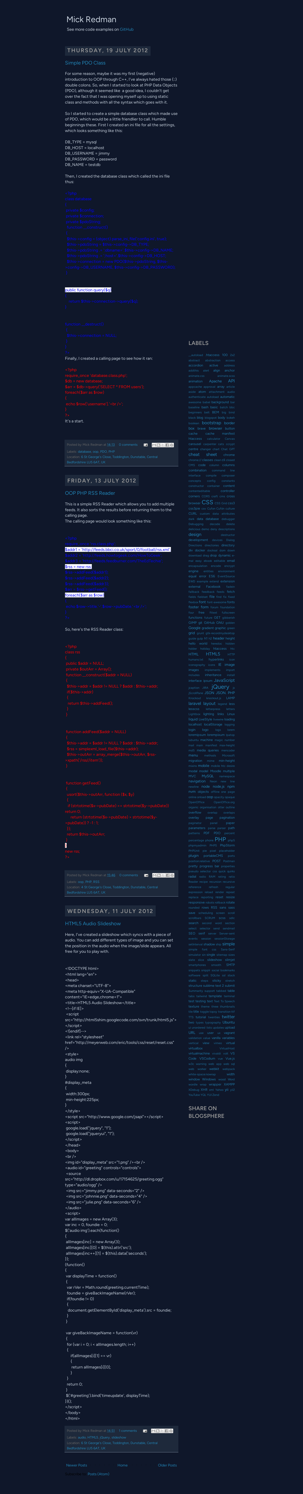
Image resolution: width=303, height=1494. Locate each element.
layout (209, 703)
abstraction (212, 360)
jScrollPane (196, 693)
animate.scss (226, 376)
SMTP (230, 965)
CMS (192, 465)
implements (212, 670)
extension (227, 581)
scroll (231, 913)
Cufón (220, 508)
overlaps (229, 812)
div (191, 550)
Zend (215, 1095)
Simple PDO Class (85, 63)
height (230, 638)
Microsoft (228, 755)
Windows (209, 1079)
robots (210, 902)
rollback (220, 902)
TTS (191, 1017)
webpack (229, 1069)
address (229, 365)
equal (192, 576)
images (194, 670)
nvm (192, 791)
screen (220, 913)
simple (228, 944)
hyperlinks (216, 659)
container (213, 486)
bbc (232, 407)
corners (194, 496)
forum (214, 607)
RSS (96, 882)
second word (212, 923)
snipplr (205, 970)
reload (209, 892)
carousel (195, 444)
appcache (195, 386)
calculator (213, 438)
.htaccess (212, 355)
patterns (194, 833)
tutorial (201, 1017)
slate (192, 960)
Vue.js (230, 1058)
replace (193, 897)
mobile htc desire (223, 766)
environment (226, 571)
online (192, 797)
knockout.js (213, 698)
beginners (195, 412)
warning (201, 1064)
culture (230, 508)
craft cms (218, 496)
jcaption (194, 687)
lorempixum (216, 735)
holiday (205, 648)
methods (210, 755)
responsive (197, 902)
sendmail (229, 928)
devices (217, 540)
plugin (194, 855)
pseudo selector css (203, 871)
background (220, 402)
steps (204, 980)
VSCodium (207, 1058)
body (221, 417)
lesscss (194, 709)
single (211, 955)
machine (206, 740)
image (230, 664)
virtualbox (196, 1048)
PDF (207, 833)
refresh (213, 887)
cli (223, 460)
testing (200, 1001)
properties (228, 866)
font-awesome (216, 602)
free (201, 612)
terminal (229, 996)
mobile (203, 765)
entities (208, 571)
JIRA (205, 687)
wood (222, 1079)
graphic (220, 628)
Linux (231, 714)
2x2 (232, 355)
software (194, 975)
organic (193, 807)
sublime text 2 (213, 986)
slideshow (118, 1437)
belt (207, 412)
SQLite (215, 975)
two (191, 1022)
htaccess (220, 648)
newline (194, 786)
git (200, 623)
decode (215, 524)
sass (231, 907)
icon (232, 659)
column (214, 465)
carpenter (209, 444)
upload (230, 1027)
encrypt (229, 566)
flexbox (193, 602)
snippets (194, 970)
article (230, 386)
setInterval (196, 944)
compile (211, 475)
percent (229, 833)
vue (220, 1058)
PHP (111, 451)
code (202, 465)
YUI (209, 1095)
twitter (228, 1016)
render (219, 892)
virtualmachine (199, 1053)
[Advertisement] (212, 115)
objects (203, 792)
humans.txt (196, 659)
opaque (230, 797)
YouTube (194, 1095)
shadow (209, 944)
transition (224, 1011)
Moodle (215, 771)
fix (224, 597)
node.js (218, 786)
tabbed (221, 991)
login (192, 730)
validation (195, 1038)
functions (195, 617)
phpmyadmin (197, 845)
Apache (215, 381)
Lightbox (194, 714)
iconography (197, 665)
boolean (194, 423)
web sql (229, 1064)
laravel (195, 703)
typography (213, 1022)
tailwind (201, 996)
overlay (194, 817)
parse (211, 828)
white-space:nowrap (202, 1074)
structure (195, 986)
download (195, 555)
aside (192, 391)
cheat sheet (203, 454)
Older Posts (167, 1465)
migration (195, 761)
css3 (231, 503)
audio (82, 1437)
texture (194, 1006)
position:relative (199, 861)
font (202, 602)
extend (214, 581)
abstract (194, 360)
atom (202, 392)
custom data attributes (217, 513)
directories (212, 545)
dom (223, 550)
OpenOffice (196, 802)
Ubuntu (229, 1022)
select (193, 928)
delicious (194, 529)
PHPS (213, 845)
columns (228, 465)
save (192, 913)
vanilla (216, 1038)
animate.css (196, 376)
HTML (193, 654)
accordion (196, 365)
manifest (211, 745)
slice (201, 960)
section (230, 923)
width (231, 1074)
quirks (231, 871)
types (200, 1022)
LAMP (230, 698)
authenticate (197, 397)
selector (205, 928)
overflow (195, 812)
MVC (192, 776)
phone (209, 840)
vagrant (229, 1033)
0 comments (128, 445)
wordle (193, 1084)
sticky (216, 980)
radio (202, 876)
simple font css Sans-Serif (212, 949)
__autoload (196, 355)
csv (203, 508)
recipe (203, 881)
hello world (198, 643)
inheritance (213, 675)
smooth (216, 965)
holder (193, 648)
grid (192, 633)
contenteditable (199, 491)
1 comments (128, 1431)
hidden (230, 643)
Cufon (211, 508)
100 (225, 355)
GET (217, 617)
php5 (231, 840)
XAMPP (229, 1084)
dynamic (224, 555)
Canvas (230, 438)
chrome (229, 455)
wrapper (215, 1084)
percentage (196, 840)
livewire (218, 719)
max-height (227, 745)
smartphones (197, 965)
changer (205, 449)
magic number (225, 740)
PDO (103, 451)
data (200, 519)
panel (213, 823)
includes (194, 675)
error (202, 576)
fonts (231, 602)
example (202, 581)
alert (206, 370)
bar (232, 402)
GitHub (127, 29)
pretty (193, 866)
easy (198, 561)
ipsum (207, 681)
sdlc (232, 918)
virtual (230, 1043)
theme (205, 1006)
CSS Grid (221, 503)
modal (193, 771)
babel (206, 402)
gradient (208, 628)
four (191, 612)
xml (211, 1089)
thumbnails (227, 1006)
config (211, 481)
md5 (192, 750)
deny (213, 529)
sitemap (221, 954)
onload (201, 797)
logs (218, 730)
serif (201, 933)
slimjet (230, 960)
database (84, 451)
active (213, 365)
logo (205, 730)
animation (196, 381)
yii (227, 1089)
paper (230, 823)
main (199, 745)
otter (221, 807)
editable (219, 561)
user (210, 1033)
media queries (208, 750)
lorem (231, 730)
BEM (215, 412)
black (192, 417)
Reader (193, 881)
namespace (227, 776)
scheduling (205, 913)
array (221, 386)
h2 (210, 638)
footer (194, 607)
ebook (208, 561)
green (231, 628)
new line (228, 781)
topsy (213, 1011)
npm (231, 786)
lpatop (230, 735)
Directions (195, 545)
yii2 (232, 1089)
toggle (204, 1011)
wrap (203, 1084)
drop (213, 555)
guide (192, 638)
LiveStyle (205, 719)
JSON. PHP (225, 693)
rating (222, 876)
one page (228, 791)
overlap (212, 812)
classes (207, 460)
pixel (213, 850)
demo (205, 529)
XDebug (194, 1089)
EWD (192, 581)
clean (217, 460)
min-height (227, 761)
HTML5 (92, 1437)
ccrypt (230, 444)
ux (218, 1033)
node (205, 786)
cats (221, 444)
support (209, 991)
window (194, 1079)
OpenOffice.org (224, 802)
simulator (195, 954)
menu (193, 755)
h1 (205, 638)
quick (222, 871)
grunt (200, 633)
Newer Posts (76, 1465)
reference (195, 887)
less (232, 704)
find (219, 597)
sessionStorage (224, 938)
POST (216, 861)
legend (222, 704)
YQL (203, 1095)
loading (229, 719)
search (193, 923)
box (192, 428)
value (206, 1038)
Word (231, 1079)
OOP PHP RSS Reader (90, 493)
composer (228, 475)
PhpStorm (227, 845)
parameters (197, 828)
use (201, 1033)
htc (232, 648)
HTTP (231, 654)
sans (223, 907)
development (198, 540)
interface (195, 681)
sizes (231, 954)
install (231, 675)
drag (206, 555)
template (215, 996)
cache (193, 433)
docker (200, 550)
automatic (227, 397)
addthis (194, 370)
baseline (194, 407)
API (231, 381)
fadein (230, 586)
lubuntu (194, 740)
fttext (213, 612)
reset (219, 897)
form (205, 607)
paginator (195, 823)
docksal (212, 550)
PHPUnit (194, 850)
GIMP (193, 623)
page (209, 817)
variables (228, 1038)
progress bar (209, 866)
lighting (208, 714)
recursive (229, 881)
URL (192, 1032)
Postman (229, 861)
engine (193, 571)
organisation (208, 807)
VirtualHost (227, 1048)
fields (192, 597)
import (230, 670)
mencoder (228, 750)
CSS (207, 502)
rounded (194, 907)
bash (204, 407)
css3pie (194, 508)
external (194, 586)
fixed (231, 597)
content (229, 486)
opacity (219, 797)
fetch (231, 592)
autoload (213, 397)
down (231, 550)
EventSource (226, 576)
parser (221, 828)
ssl (224, 975)
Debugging (196, 524)
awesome (195, 402)
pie (205, 850)
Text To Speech (224, 1001)
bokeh (231, 417)
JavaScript (224, 680)
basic (214, 407)
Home (122, 1465)
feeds (220, 591)
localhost (195, 724)
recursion (215, 881)
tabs (192, 996)
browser (215, 428)
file (212, 596)
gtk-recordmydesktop (220, 633)
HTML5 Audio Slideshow (93, 923)
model (203, 771)
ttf (233, 1011)
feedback (208, 591)
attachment (217, 391)
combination (198, 470)
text (210, 1001)
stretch (230, 980)
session (206, 938)
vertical (193, 1043)
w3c (191, 1064)
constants (228, 481)
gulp (200, 638)
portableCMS (213, 856)
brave (202, 428)
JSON (209, 693)
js (234, 687)
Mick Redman (91, 19)
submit (230, 986)
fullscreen (228, 612)
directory (228, 545)
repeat (230, 892)
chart (216, 449)
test (191, 1001)
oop (96, 451)
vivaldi (216, 1053)
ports (231, 856)
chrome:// (195, 460)
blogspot (211, 417)
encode (216, 566)
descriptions (226, 529)
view (206, 1043)
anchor (230, 370)
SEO (192, 933)
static (193, 980)
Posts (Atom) (98, 1474)
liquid (193, 719)
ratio (232, 876)
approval (209, 386)
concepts (195, 481)
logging (230, 724)
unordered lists (202, 1027)
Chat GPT (228, 449)
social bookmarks (223, 970)
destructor (228, 535)
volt (225, 1053)
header (218, 638)
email (231, 561)
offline (215, 791)
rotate (230, 902)
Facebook (213, 586)
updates (218, 1027)
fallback (194, 591)
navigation (197, 781)
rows (205, 907)
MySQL (208, 776)
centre (193, 449)
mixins (193, 766)
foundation (227, 607)
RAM (212, 876)
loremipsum (197, 735)
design (195, 534)
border (229, 423)
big (224, 412)
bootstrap (211, 422)
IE (219, 664)
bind (232, 412)
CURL (193, 513)
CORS (206, 496)
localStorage (213, 724)
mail (191, 745)
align (216, 370)
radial (192, 876)
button (230, 428)
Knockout (195, 698)
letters (230, 709)
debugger (228, 519)
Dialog (230, 540)
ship (218, 944)
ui (190, 1027)
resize (230, 897)
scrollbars (195, 918)
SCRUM (210, 918)
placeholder (227, 850)
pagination (227, 817)
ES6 (212, 576)
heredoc (216, 643)
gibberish (228, 617)
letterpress (213, 709)
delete (230, 524)
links (220, 714)
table (231, 991)
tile (191, 1011)
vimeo (218, 1043)
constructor (196, 486)
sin (204, 954)
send (216, 928)
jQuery (105, 1437)
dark (191, 519)
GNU (220, 623)
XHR (204, 1090)
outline (230, 807)
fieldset (203, 597)
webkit (214, 1069)
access (230, 360)
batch (224, 407)
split (205, 975)
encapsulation (198, 566)
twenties (214, 1017)
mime (210, 760)
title (196, 1011)
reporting (207, 897)
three (214, 1006)
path (231, 828)
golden (230, 622)
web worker (197, 1069)
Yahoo (219, 1089)
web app (214, 1064)
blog (200, 417)
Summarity (196, 991)
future (208, 617)
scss (222, 918)
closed (230, 460)
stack (231, 975)
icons (211, 665)
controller (228, 491)
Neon (213, 781)
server (212, 933)
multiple (229, 771)
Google (195, 628)
